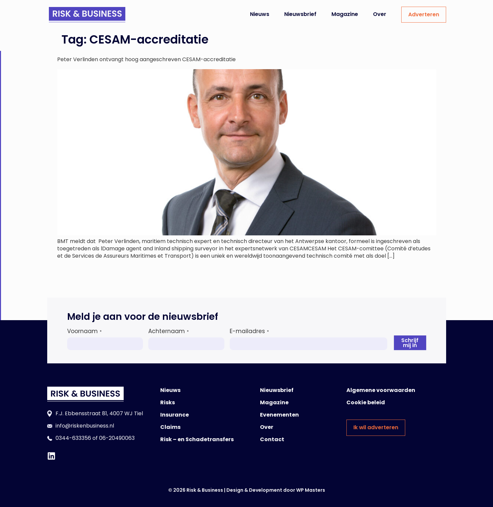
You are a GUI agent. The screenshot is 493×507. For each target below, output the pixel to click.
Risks (167, 402)
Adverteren (423, 14)
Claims (170, 427)
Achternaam (168, 331)
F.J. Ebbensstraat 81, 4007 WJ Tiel (99, 413)
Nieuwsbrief (300, 14)
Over (379, 14)
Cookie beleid (365, 402)
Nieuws (259, 14)
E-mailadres (249, 331)
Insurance (174, 415)
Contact (272, 439)
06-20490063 (117, 438)
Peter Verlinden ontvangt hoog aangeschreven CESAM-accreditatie (146, 59)
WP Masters (310, 490)
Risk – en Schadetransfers (197, 439)
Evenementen (279, 415)
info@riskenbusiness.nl (85, 426)
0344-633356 (73, 438)
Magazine (344, 14)
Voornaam (84, 331)
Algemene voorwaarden (380, 390)
